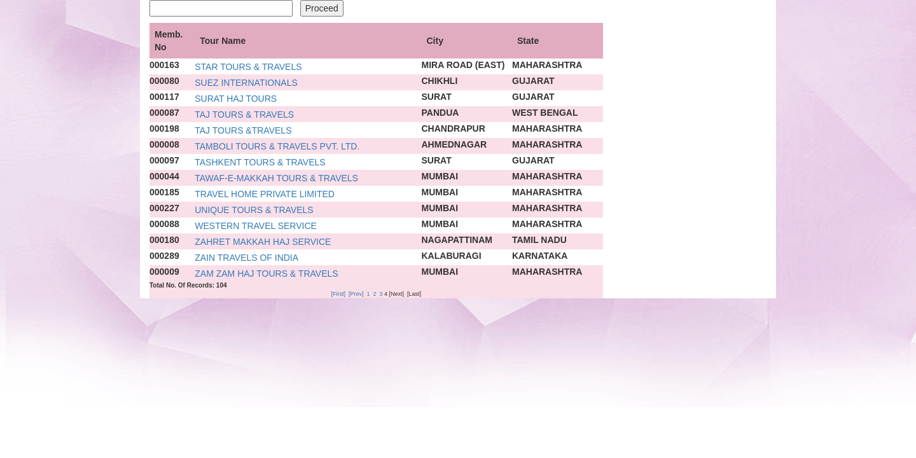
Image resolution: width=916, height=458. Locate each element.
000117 (164, 97)
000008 (164, 144)
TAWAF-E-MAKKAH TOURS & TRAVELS (276, 178)
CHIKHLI (440, 81)
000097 (164, 160)
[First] (338, 294)
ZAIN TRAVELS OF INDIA (246, 258)
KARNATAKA (539, 256)
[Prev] (356, 294)
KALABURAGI (452, 256)
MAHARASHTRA (547, 65)
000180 (164, 240)
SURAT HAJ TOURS (236, 99)
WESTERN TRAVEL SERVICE (256, 226)
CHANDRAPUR (453, 128)
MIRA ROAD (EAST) (463, 65)
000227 (164, 208)
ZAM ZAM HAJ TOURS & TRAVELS (266, 273)
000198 (164, 128)
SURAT (437, 97)
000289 (164, 256)
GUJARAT (533, 81)
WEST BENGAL (545, 113)
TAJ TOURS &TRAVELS (243, 130)
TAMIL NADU (539, 240)
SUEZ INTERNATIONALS (246, 83)
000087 (164, 113)
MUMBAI (440, 176)
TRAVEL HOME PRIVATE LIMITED (265, 194)
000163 (164, 65)
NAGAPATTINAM (457, 240)
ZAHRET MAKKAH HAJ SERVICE (263, 242)
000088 (164, 224)
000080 (164, 81)
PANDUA (440, 113)
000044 (164, 176)
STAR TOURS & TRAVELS (248, 67)
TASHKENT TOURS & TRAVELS (260, 162)
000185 (164, 192)
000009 (164, 272)
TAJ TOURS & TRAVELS (244, 114)
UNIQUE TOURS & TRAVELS (254, 210)
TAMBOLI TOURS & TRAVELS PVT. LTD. (277, 146)
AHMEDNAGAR (454, 144)
